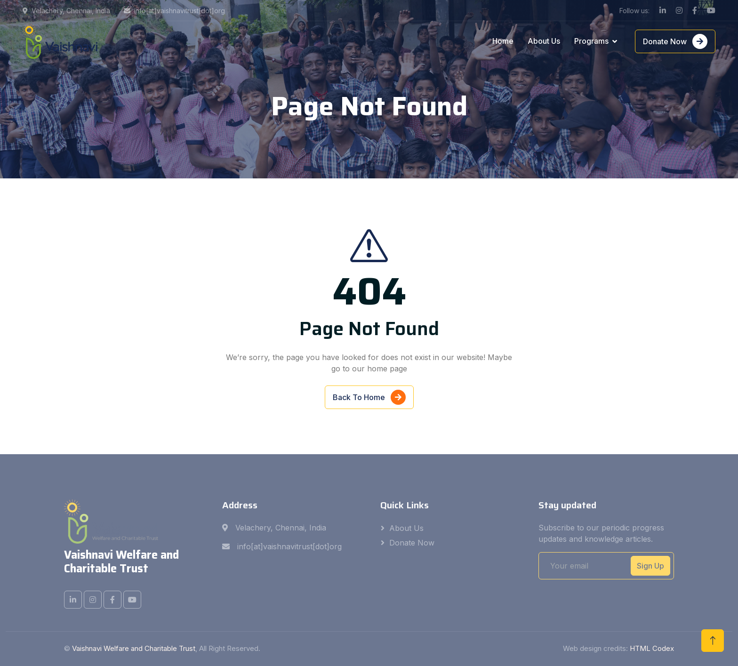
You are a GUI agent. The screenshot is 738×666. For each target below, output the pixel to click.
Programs (591, 41)
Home (502, 41)
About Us (544, 41)
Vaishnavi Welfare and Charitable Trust (133, 648)
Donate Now (675, 41)
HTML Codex (652, 648)
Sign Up (650, 565)
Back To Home (369, 397)
